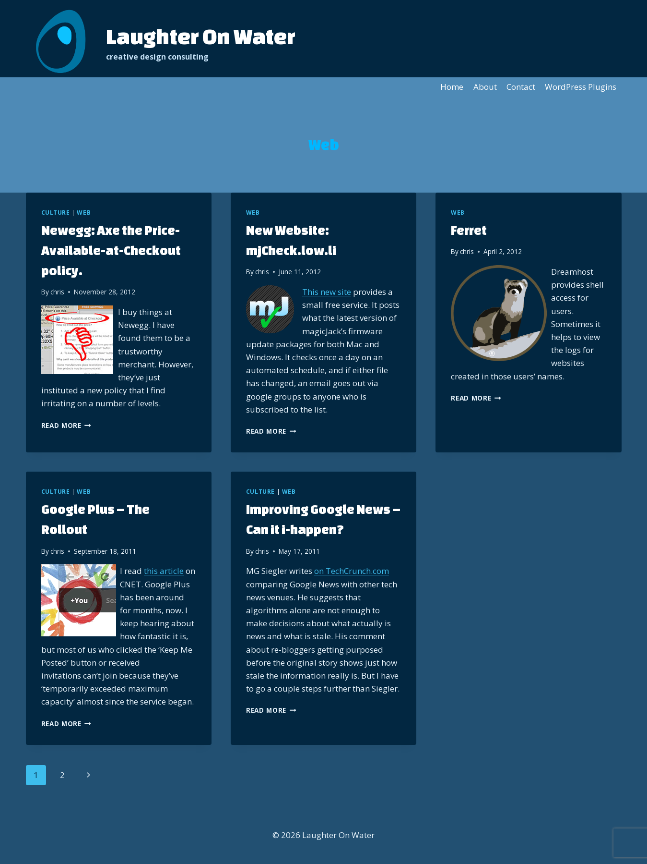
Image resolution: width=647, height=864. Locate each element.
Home (451, 86)
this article (164, 570)
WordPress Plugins (580, 86)
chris (57, 291)
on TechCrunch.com (351, 570)
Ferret (469, 230)
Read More (66, 425)
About (485, 86)
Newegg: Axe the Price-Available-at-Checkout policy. (111, 250)
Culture (55, 212)
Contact (520, 86)
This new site (326, 291)
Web (84, 212)
